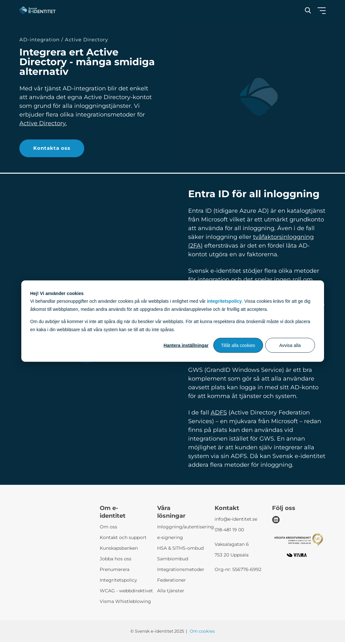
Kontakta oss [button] (51, 148)
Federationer (171, 580)
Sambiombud (172, 559)
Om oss (108, 527)
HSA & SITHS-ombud (180, 548)
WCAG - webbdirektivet (126, 591)
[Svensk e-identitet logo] (37, 10)
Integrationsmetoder (180, 569)
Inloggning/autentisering (185, 527)
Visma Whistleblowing (125, 601)
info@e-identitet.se (236, 519)
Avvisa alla (290, 345)
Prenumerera (114, 569)
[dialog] (172, 321)
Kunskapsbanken (119, 548)
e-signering (170, 537)
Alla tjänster (170, 591)
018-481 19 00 (229, 530)
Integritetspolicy (118, 580)
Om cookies (202, 631)
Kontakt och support (123, 537)
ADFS (219, 412)
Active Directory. (43, 123)
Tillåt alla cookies (238, 345)
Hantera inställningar (186, 345)
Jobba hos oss (115, 559)
